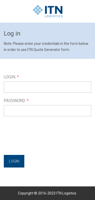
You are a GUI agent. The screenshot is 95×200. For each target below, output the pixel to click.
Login (14, 161)
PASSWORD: (15, 100)
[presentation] (42, 131)
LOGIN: (10, 77)
